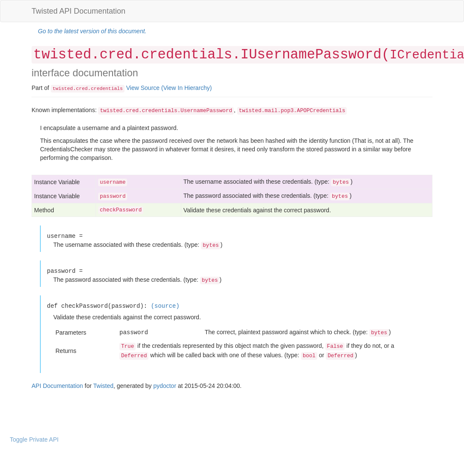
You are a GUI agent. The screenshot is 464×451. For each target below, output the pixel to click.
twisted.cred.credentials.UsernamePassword (166, 111)
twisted (62, 88)
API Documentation (57, 385)
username (112, 182)
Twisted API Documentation (78, 11)
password (112, 196)
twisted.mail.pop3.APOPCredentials (292, 111)
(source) (165, 306)
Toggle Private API (34, 439)
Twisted (103, 385)
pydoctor (164, 385)
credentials (107, 88)
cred (81, 88)
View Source (143, 87)
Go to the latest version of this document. (92, 31)
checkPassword (121, 210)
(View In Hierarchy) (186, 87)
